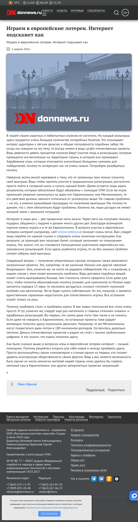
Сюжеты (62, 10)
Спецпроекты (96, 10)
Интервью (77, 10)
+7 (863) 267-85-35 (51, 484)
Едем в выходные (17, 416)
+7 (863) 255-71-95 (18, 484)
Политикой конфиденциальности (65, 508)
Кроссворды (77, 416)
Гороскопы (114, 416)
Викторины (96, 416)
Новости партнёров (47, 419)
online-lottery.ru (69, 232)
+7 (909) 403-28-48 (18, 488)
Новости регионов (76, 419)
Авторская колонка (18, 419)
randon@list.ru (48, 491)
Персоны (58, 416)
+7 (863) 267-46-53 (51, 488)
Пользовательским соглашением (38, 508)
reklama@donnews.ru (20, 491)
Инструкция (40, 416)
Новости (47, 10)
